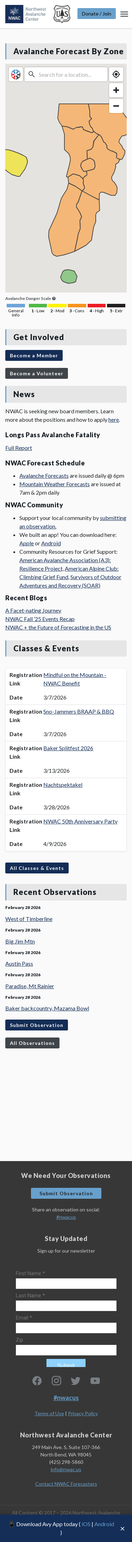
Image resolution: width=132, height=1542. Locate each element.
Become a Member (34, 355)
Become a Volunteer (36, 373)
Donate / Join (96, 14)
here (113, 419)
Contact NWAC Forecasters (66, 1484)
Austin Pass (19, 963)
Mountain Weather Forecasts (54, 484)
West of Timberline (28, 918)
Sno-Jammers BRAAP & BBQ (78, 711)
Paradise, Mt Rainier (29, 986)
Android (104, 1524)
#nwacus (66, 1217)
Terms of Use (49, 1413)
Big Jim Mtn (20, 941)
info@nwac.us (66, 1469)
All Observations (32, 1043)
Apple (26, 543)
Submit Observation (36, 1025)
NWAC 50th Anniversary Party (80, 821)
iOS (86, 1524)
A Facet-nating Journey (33, 610)
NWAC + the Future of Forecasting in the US (58, 627)
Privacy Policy (83, 1413)
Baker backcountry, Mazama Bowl (47, 1008)
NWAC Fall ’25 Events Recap (40, 618)
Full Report (18, 447)
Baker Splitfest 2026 (68, 748)
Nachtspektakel (62, 784)
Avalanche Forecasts (44, 475)
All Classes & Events (37, 868)
